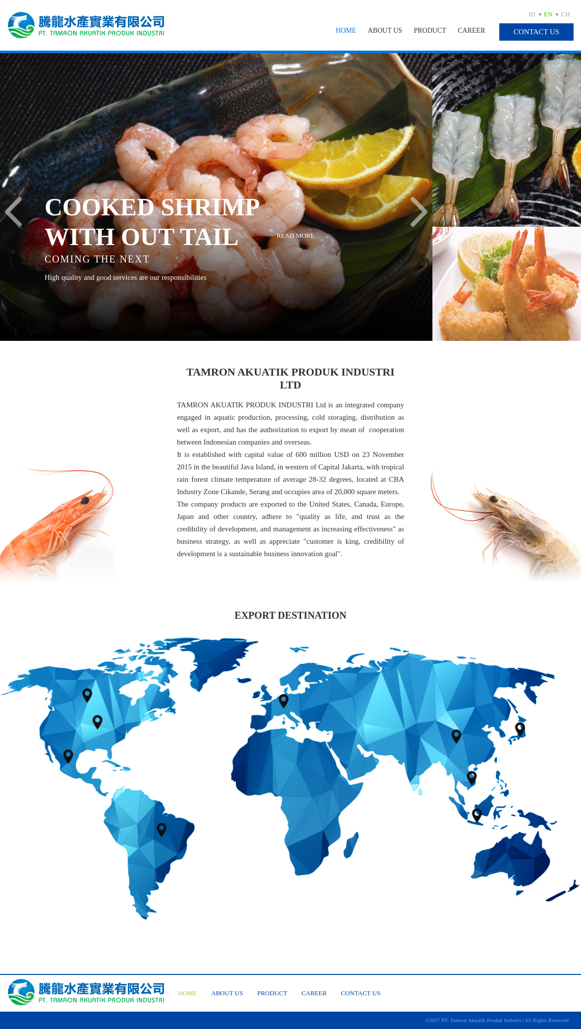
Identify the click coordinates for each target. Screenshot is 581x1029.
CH (565, 14)
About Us (385, 30)
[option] (216, 197)
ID (531, 14)
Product (430, 30)
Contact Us (536, 32)
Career (471, 30)
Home (346, 30)
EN (548, 14)
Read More (296, 235)
